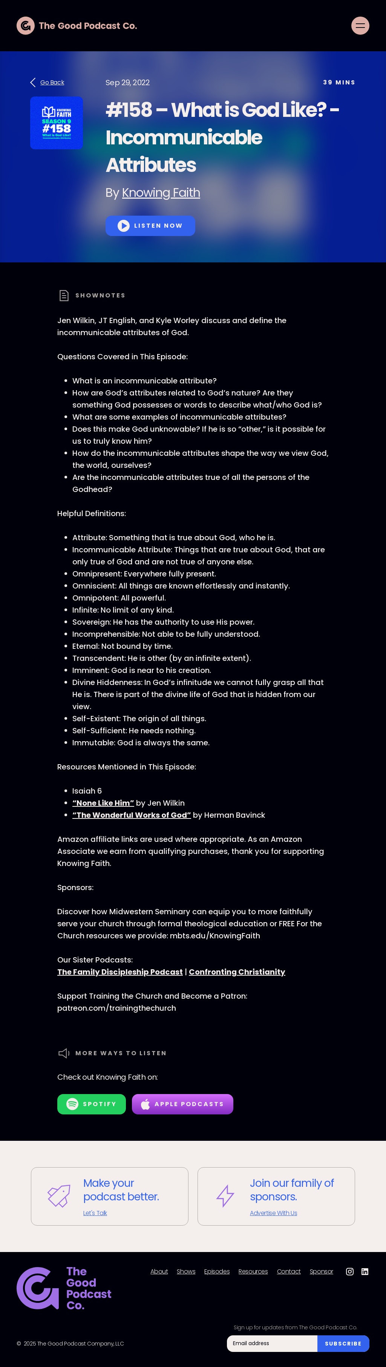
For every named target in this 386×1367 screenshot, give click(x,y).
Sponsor (321, 1272)
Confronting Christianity (237, 972)
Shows (186, 1272)
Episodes (217, 1272)
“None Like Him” (103, 803)
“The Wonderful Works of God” (131, 815)
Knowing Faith (161, 192)
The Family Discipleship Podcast (120, 972)
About (159, 1272)
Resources (253, 1272)
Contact (289, 1272)
